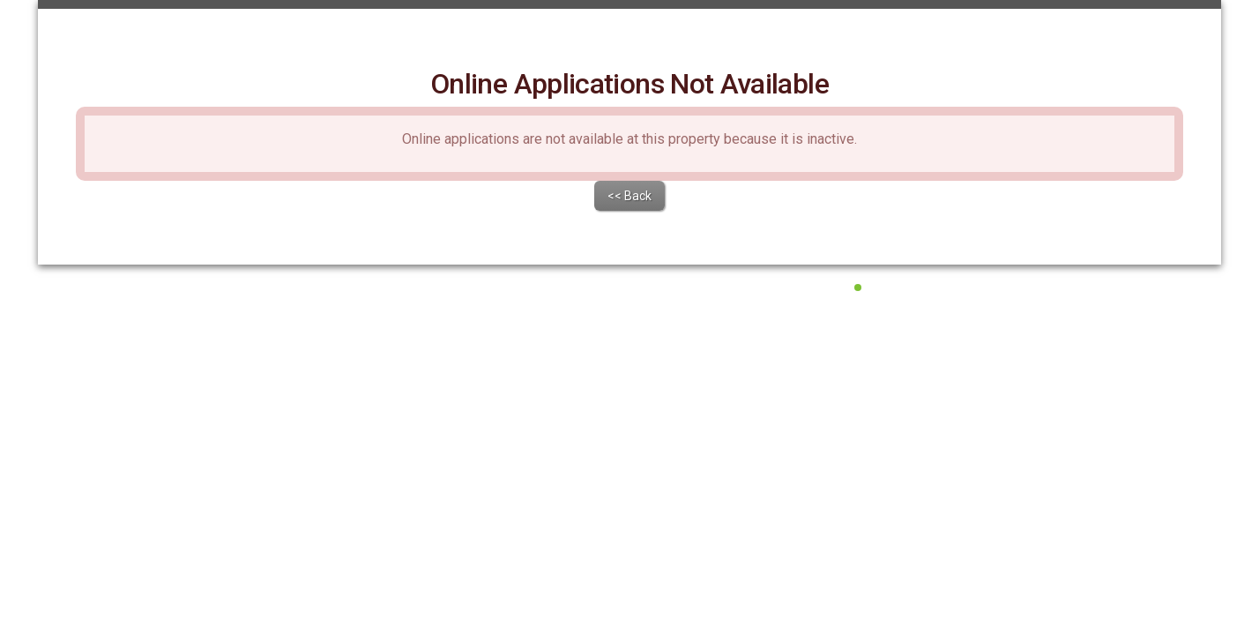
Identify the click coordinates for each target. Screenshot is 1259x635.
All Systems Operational (921, 410)
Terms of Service (570, 432)
